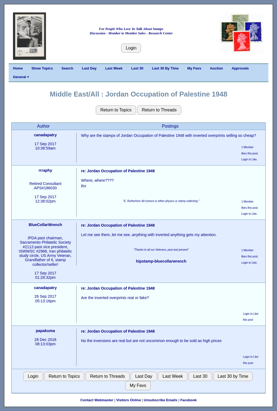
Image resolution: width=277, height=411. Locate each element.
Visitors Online (128, 400)
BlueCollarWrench (45, 225)
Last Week (114, 68)
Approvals (240, 68)
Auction (216, 68)
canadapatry (45, 135)
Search (67, 68)
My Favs (194, 68)
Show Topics (42, 68)
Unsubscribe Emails (160, 400)
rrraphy (45, 170)
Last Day (89, 68)
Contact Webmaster (96, 400)
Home (18, 68)
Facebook (188, 400)
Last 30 (137, 68)
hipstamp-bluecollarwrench (161, 261)
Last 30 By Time (165, 68)
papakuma (45, 331)
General (21, 77)
